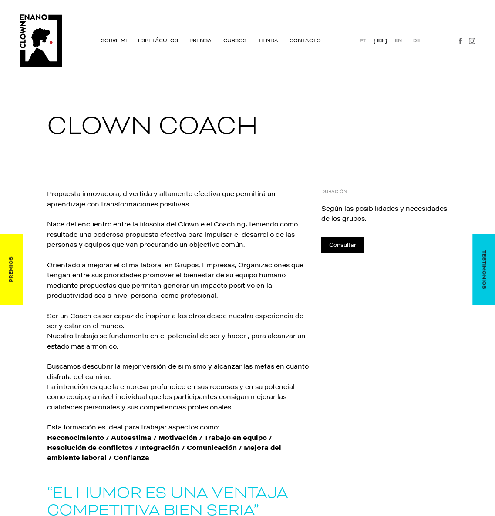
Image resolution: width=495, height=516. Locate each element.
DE (416, 40)
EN (398, 40)
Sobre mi (114, 41)
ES (380, 40)
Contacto (305, 41)
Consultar (342, 244)
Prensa (200, 41)
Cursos (234, 41)
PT (362, 40)
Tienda (267, 41)
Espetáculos (158, 41)
